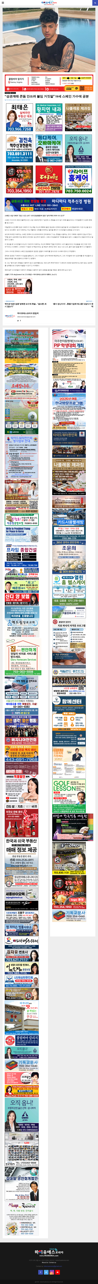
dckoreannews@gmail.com (53, 1266)
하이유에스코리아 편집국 (13, 100)
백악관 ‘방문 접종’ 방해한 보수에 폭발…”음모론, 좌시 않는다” (25, 305)
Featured (7, 92)
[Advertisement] (72, 927)
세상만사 (13, 92)
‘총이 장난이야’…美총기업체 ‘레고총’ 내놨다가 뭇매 (73, 305)
